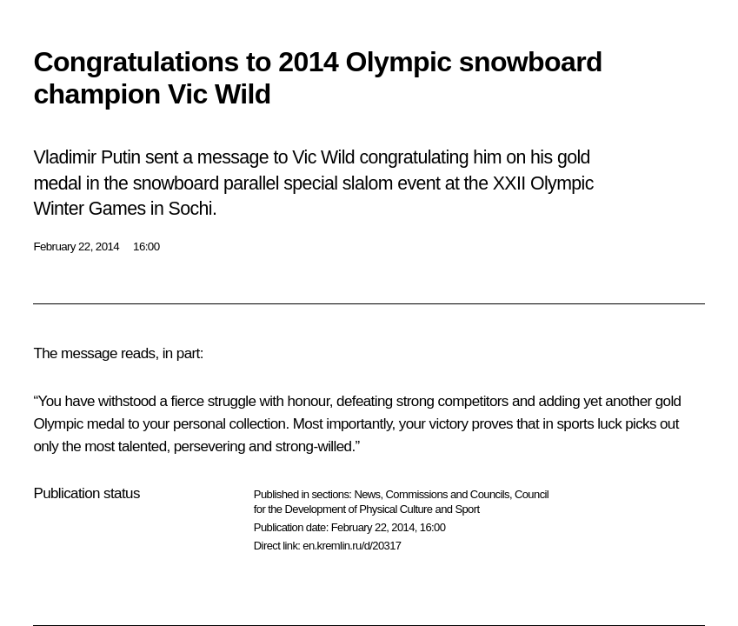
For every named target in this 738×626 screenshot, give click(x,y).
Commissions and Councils (447, 494)
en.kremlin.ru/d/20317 (352, 545)
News (367, 494)
